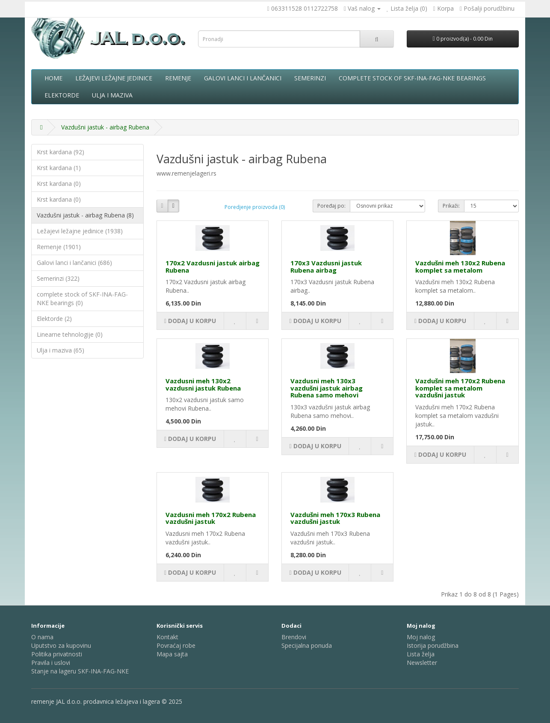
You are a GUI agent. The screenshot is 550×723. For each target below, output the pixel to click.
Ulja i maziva (112, 95)
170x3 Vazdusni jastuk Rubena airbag (326, 266)
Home (53, 78)
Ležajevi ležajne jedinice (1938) (80, 231)
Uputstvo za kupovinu (61, 645)
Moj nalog (421, 637)
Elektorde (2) (54, 318)
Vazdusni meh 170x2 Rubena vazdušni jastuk (211, 518)
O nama (42, 637)
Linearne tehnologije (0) (70, 334)
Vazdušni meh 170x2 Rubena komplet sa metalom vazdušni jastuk (460, 387)
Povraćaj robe (176, 645)
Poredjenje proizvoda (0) (255, 207)
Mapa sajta (172, 654)
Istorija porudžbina (432, 645)
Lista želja (421, 654)
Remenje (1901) (59, 247)
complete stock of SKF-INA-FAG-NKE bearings (412, 78)
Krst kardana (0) (59, 183)
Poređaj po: (331, 205)
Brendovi (293, 637)
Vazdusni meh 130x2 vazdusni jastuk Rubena (203, 384)
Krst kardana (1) (59, 168)
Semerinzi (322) (58, 278)
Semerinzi (310, 78)
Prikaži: (451, 205)
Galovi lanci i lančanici (242, 78)
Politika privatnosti (56, 654)
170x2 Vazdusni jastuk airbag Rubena (213, 266)
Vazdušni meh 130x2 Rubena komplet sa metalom (460, 266)
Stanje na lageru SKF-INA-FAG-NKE (80, 671)
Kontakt (167, 637)
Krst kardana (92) (60, 152)
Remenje (178, 78)
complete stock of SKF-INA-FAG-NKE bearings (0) (82, 298)
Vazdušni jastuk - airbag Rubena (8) (85, 215)
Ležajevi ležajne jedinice (113, 78)
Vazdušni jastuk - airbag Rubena (105, 127)
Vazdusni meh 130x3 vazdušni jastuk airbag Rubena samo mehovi (326, 387)
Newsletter (422, 662)
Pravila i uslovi (50, 662)
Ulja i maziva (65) (60, 350)
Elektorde (61, 95)
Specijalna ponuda (306, 645)
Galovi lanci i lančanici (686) (74, 263)
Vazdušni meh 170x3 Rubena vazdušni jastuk (335, 518)
